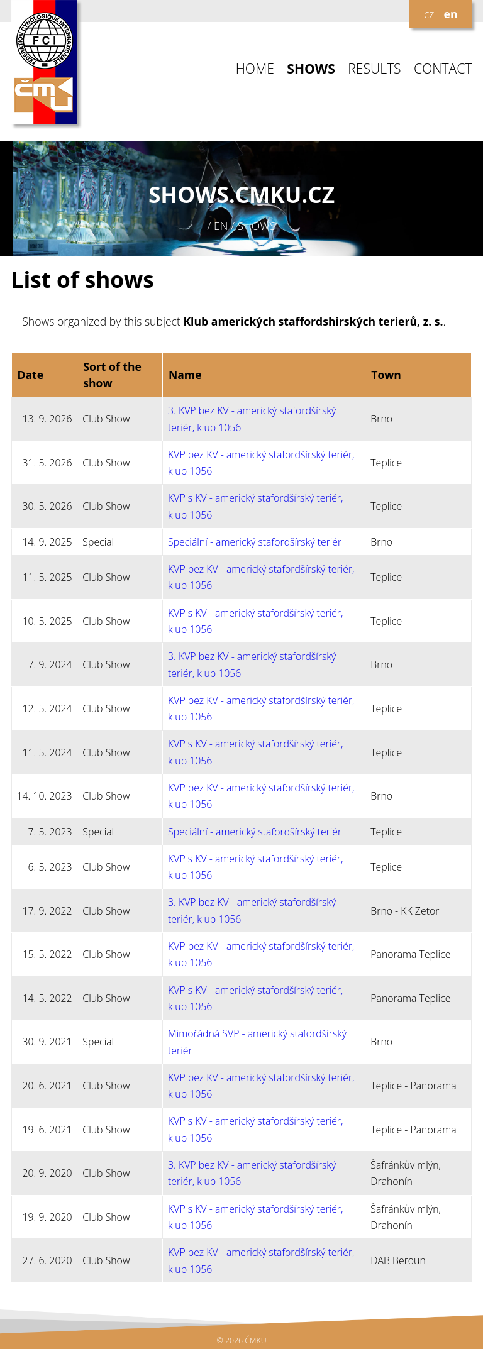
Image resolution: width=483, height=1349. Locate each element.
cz (429, 13)
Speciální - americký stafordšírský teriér (254, 542)
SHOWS (311, 68)
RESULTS (374, 68)
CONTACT (443, 68)
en (451, 13)
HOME (255, 68)
